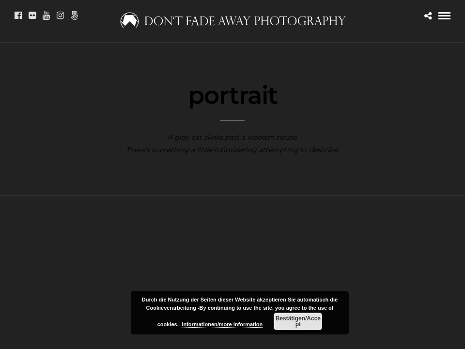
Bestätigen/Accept (298, 321)
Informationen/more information (222, 324)
